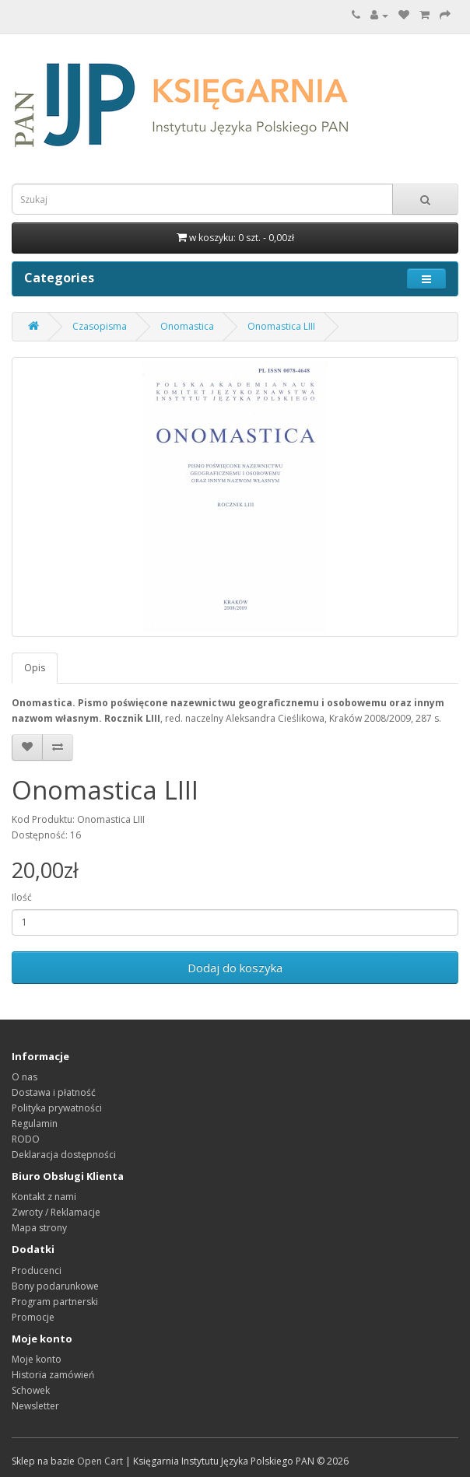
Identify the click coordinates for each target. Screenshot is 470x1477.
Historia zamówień (53, 1374)
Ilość (22, 897)
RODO (26, 1139)
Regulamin (35, 1123)
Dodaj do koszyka (235, 967)
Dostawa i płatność (54, 1092)
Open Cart (100, 1461)
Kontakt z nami (44, 1196)
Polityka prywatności (57, 1108)
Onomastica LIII (281, 326)
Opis (34, 667)
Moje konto (36, 1359)
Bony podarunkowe (55, 1286)
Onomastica (187, 326)
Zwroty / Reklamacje (56, 1212)
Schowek (31, 1390)
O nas (24, 1076)
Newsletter (35, 1405)
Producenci (36, 1270)
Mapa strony (39, 1227)
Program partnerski (55, 1301)
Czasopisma (99, 326)
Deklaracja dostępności (64, 1154)
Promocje (33, 1317)
